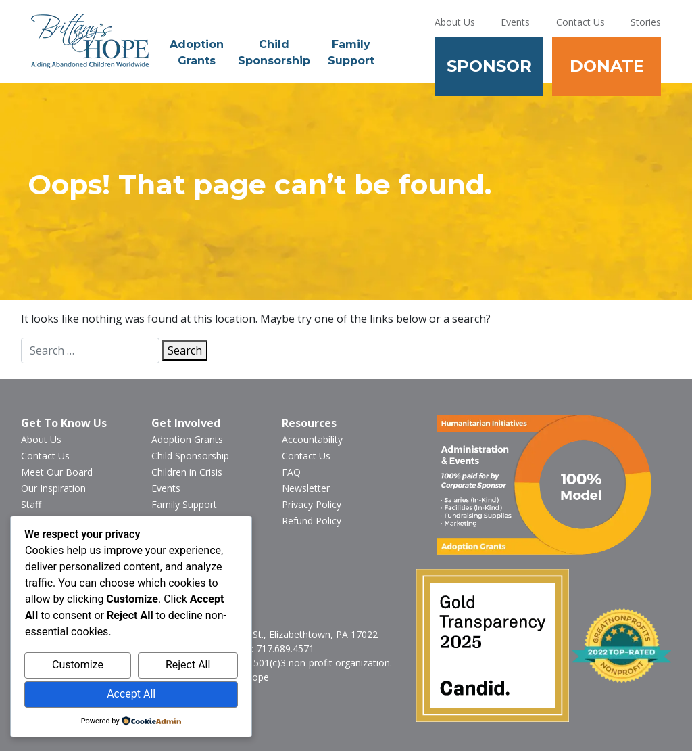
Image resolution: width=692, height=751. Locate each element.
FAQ (291, 471)
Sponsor (489, 66)
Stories (646, 22)
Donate (607, 66)
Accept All (131, 693)
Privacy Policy (311, 504)
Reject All (188, 664)
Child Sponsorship (274, 52)
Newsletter (306, 488)
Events (515, 22)
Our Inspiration (53, 488)
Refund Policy (311, 520)
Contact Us (580, 22)
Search (185, 350)
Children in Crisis (186, 471)
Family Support (351, 52)
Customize (77, 664)
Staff (31, 504)
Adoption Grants (197, 52)
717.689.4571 (285, 648)
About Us (455, 22)
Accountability (312, 439)
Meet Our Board (57, 471)
